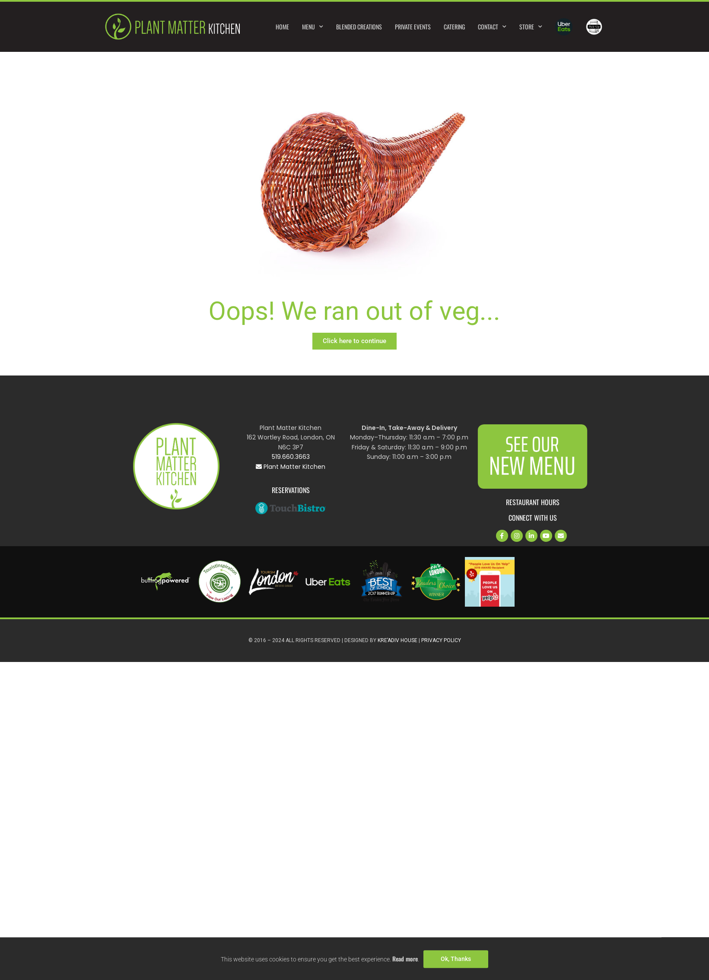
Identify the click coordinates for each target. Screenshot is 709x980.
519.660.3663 (291, 456)
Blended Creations (359, 26)
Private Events (413, 26)
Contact (492, 26)
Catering (454, 26)
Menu (312, 26)
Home (282, 26)
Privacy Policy (441, 640)
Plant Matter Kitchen (290, 466)
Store (530, 26)
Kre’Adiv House (397, 640)
